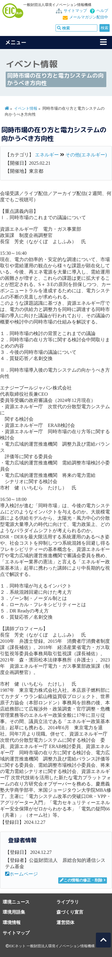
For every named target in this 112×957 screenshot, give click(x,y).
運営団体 (65, 922)
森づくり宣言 (69, 911)
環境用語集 (14, 911)
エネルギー (47, 154)
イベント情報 (25, 108)
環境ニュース (16, 901)
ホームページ (21, 873)
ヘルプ (102, 11)
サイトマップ (75, 11)
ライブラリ (67, 901)
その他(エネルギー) (86, 154)
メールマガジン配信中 (88, 17)
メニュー (15, 42)
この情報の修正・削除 (81, 880)
